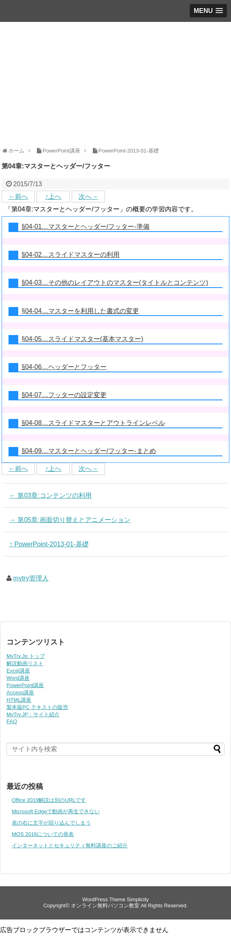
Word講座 (18, 678)
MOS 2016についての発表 (43, 834)
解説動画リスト (24, 663)
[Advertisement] (115, 83)
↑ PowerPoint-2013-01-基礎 (49, 544)
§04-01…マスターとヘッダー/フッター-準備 (85, 226)
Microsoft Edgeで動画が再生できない (56, 811)
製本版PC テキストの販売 (37, 707)
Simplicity (138, 899)
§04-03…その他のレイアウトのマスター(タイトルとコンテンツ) (114, 282)
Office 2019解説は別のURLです (49, 800)
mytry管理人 (31, 578)
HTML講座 (18, 700)
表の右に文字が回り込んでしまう (51, 823)
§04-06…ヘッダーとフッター (64, 366)
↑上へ (53, 196)
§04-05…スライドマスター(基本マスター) (82, 338)
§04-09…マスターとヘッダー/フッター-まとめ (88, 450)
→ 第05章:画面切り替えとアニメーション (69, 519)
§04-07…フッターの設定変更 (64, 394)
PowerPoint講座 (25, 685)
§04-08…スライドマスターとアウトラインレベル (93, 422)
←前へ (18, 196)
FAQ (11, 721)
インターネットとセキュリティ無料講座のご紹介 (70, 845)
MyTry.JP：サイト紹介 (33, 714)
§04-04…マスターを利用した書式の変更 (80, 310)
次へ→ (88, 196)
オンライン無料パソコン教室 (105, 905)
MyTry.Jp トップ (25, 656)
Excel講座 (18, 671)
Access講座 (20, 693)
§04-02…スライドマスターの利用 (70, 254)
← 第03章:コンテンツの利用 (50, 495)
